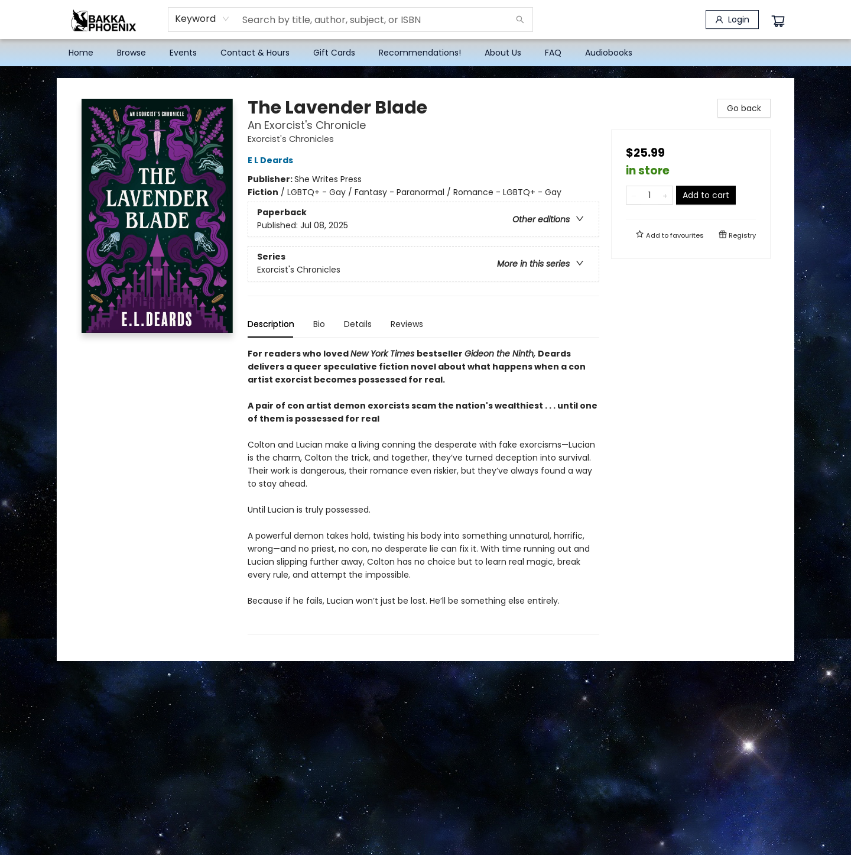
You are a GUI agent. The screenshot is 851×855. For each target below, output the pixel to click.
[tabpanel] (423, 491)
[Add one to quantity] (665, 195)
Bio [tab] (319, 324)
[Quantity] (649, 195)
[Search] (520, 19)
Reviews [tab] (407, 324)
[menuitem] (81, 52)
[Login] (732, 19)
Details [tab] (358, 324)
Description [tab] (271, 324)
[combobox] (202, 19)
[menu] (425, 52)
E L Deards (272, 160)
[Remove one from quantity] (633, 195)
